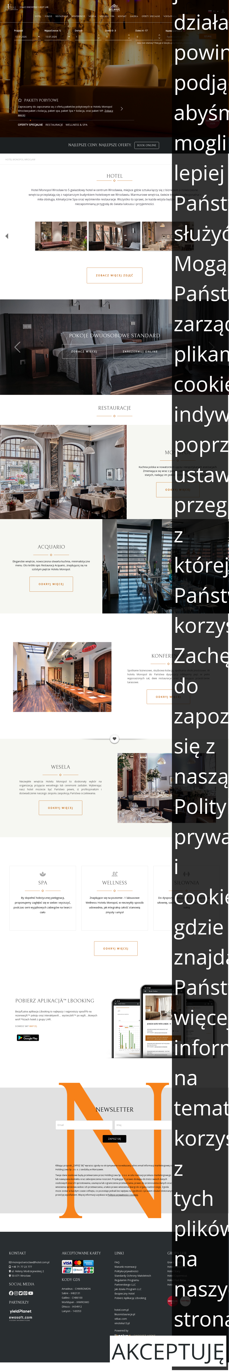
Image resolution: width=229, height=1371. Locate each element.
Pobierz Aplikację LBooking (130, 1298)
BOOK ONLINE (146, 145)
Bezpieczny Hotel (124, 1293)
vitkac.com (120, 1318)
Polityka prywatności (126, 1271)
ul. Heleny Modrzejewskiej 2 (28, 1271)
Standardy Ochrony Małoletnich (132, 1275)
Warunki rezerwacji (125, 1266)
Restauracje (54, 124)
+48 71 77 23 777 (22, 1266)
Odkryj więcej (51, 584)
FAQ (117, 1262)
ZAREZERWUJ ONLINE (140, 351)
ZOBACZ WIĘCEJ (84, 351)
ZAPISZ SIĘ (114, 1138)
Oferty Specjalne (30, 124)
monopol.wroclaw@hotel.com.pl (30, 1262)
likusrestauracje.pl (124, 1314)
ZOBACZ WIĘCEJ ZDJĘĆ (114, 275)
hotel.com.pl (121, 1309)
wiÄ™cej (33, 1026)
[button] (121, 108)
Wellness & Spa (76, 124)
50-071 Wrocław (21, 1275)
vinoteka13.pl (122, 1323)
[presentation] (114, 1153)
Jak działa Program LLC (128, 1289)
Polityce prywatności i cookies (123, 1194)
